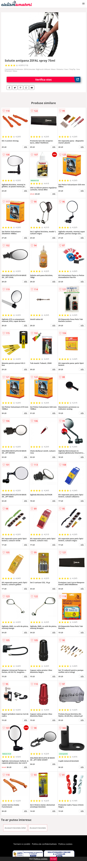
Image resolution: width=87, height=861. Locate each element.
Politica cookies (65, 844)
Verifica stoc (57, 79)
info (25, 147)
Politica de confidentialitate (44, 844)
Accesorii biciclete (38, 828)
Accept (53, 858)
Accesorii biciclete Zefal (15, 828)
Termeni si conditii (21, 844)
